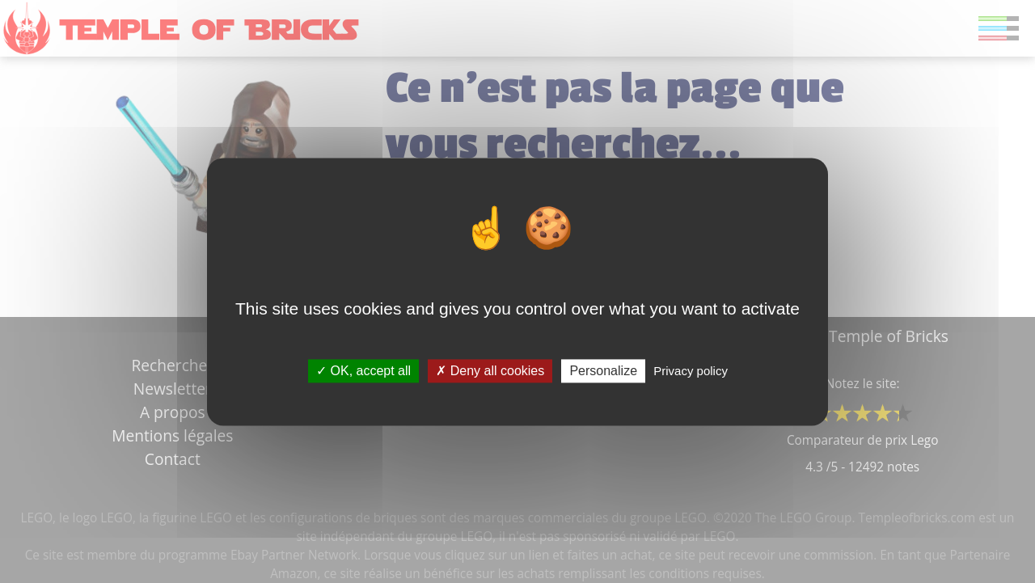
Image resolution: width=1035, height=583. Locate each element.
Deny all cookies (490, 371)
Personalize (603, 371)
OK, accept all (363, 371)
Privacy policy (690, 371)
